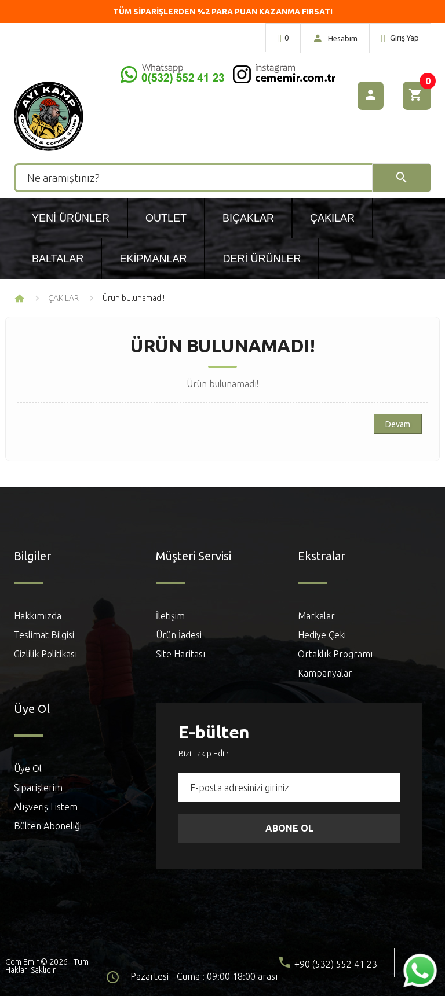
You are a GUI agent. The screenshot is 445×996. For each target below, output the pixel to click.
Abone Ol (289, 828)
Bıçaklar (248, 218)
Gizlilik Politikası (45, 654)
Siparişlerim (38, 787)
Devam (397, 424)
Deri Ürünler (261, 258)
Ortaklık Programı (335, 654)
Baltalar (57, 258)
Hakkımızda (37, 616)
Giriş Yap (400, 38)
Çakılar (332, 218)
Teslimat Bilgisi (44, 635)
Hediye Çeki (322, 635)
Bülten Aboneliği (48, 826)
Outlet (166, 218)
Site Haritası (180, 654)
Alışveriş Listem (46, 807)
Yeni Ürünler (71, 218)
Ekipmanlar (153, 258)
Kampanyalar (325, 673)
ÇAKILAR (63, 298)
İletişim (170, 616)
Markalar (316, 616)
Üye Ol (28, 768)
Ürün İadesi (179, 635)
